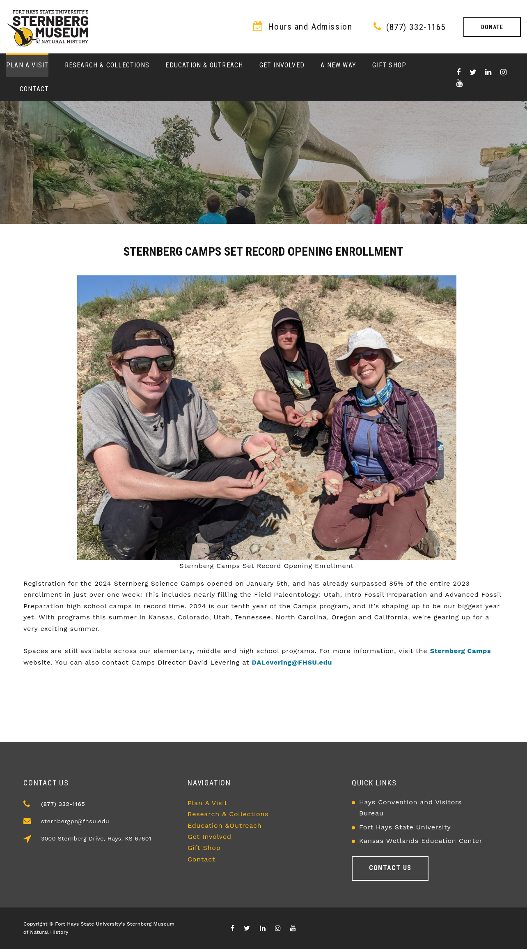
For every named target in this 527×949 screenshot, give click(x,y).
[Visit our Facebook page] (458, 72)
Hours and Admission (310, 27)
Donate (492, 27)
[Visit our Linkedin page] (488, 72)
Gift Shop (389, 65)
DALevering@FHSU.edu (292, 662)
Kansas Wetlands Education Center (420, 841)
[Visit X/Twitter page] (473, 72)
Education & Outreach (204, 65)
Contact (34, 89)
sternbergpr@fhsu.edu (75, 821)
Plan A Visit (207, 803)
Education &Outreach (225, 825)
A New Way (338, 65)
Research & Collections (107, 65)
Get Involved (282, 65)
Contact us (390, 868)
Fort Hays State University (405, 827)
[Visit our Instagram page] (503, 72)
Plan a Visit (27, 65)
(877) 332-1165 (416, 27)
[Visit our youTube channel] (459, 83)
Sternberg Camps (460, 651)
